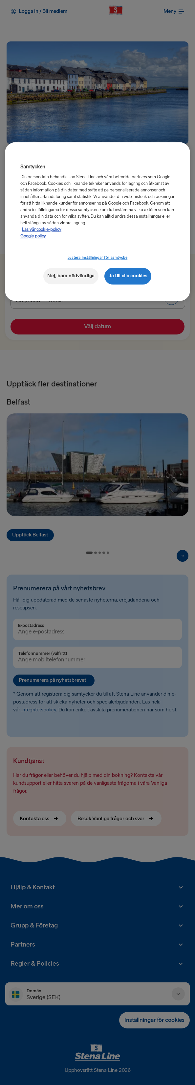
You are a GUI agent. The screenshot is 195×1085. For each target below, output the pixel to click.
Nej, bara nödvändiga (71, 276)
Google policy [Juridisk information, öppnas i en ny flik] (33, 236)
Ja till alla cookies (128, 276)
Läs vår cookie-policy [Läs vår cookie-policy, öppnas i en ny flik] (41, 229)
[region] (97, 221)
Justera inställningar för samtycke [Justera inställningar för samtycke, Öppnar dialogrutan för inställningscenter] (97, 258)
